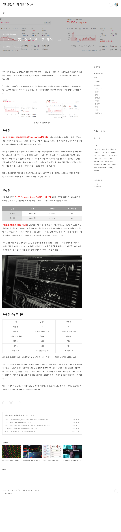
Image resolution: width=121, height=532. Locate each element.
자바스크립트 (102, 167)
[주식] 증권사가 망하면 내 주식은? (17, 455)
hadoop (113, 152)
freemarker (98, 164)
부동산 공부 (98, 89)
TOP (116, 524)
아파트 (110, 158)
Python (96, 171)
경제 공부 (97, 81)
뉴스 (95, 77)
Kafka (114, 164)
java (111, 161)
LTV (95, 149)
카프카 (103, 155)
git (99, 155)
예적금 (97, 101)
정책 (96, 107)
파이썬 (110, 167)
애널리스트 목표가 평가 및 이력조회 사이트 (20, 464)
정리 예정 (8, 448)
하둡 (107, 149)
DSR (98, 149)
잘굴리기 (98, 92)
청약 (95, 167)
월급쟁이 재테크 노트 (18, 4)
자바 (105, 158)
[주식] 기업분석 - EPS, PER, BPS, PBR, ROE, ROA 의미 (25, 452)
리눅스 (96, 158)
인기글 (103, 131)
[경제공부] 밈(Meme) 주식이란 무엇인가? (19, 461)
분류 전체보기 (99, 73)
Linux (102, 152)
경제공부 (113, 149)
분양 (107, 152)
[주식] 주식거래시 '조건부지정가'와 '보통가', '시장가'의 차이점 (27, 458)
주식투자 (17, 448)
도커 (101, 161)
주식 (115, 155)
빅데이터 (96, 152)
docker (96, 161)
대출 (103, 149)
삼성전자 (110, 155)
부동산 (107, 161)
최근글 (96, 131)
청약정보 (98, 98)
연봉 (96, 110)
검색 (111, 4)
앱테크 (97, 95)
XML (95, 155)
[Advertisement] (42, 411)
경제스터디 (98, 113)
